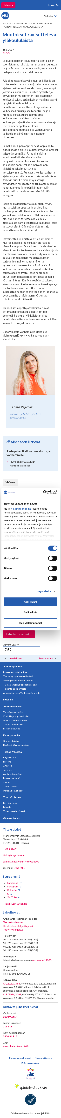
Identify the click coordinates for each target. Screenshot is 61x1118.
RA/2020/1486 (11, 983)
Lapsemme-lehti (11, 778)
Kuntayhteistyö (11, 741)
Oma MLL (19, 867)
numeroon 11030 (41, 960)
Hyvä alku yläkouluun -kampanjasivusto (23, 463)
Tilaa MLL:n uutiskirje (15, 903)
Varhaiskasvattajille (13, 712)
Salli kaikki (30, 601)
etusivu (8, 23)
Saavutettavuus (43, 1058)
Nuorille (8, 699)
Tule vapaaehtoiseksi (14, 811)
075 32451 (11, 849)
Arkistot (7, 765)
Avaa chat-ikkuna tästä (15, 1046)
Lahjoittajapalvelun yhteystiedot (21, 861)
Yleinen (10, 482)
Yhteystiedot (10, 786)
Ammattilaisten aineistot (15, 720)
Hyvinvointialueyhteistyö (16, 745)
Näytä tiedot (44, 591)
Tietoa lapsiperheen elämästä (18, 676)
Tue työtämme (12, 797)
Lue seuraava (46, 658)
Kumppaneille (11, 735)
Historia (7, 761)
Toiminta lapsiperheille (14, 688)
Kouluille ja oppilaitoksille (15, 716)
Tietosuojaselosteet (20, 1058)
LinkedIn (12, 890)
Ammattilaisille (12, 706)
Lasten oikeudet (11, 728)
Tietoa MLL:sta (12, 751)
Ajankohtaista (26, 23)
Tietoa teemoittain (13, 724)
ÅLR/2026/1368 (12, 994)
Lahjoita (8, 5)
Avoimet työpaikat (12, 774)
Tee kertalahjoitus (13, 922)
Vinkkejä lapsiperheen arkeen (18, 680)
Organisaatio (9, 757)
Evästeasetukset (30, 1063)
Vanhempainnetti (13, 666)
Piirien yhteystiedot (13, 790)
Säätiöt (7, 782)
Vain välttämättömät (30, 623)
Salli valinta (30, 612)
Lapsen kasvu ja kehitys (15, 672)
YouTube (12, 897)
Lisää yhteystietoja (13, 855)
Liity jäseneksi (10, 803)
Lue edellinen (15, 658)
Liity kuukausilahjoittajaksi (18, 925)
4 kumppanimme (21, 508)
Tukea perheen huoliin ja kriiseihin (20, 684)
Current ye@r (11, 644)
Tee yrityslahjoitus (13, 929)
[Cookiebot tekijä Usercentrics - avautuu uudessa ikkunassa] (43, 492)
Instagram (12, 886)
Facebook (12, 882)
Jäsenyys (8, 770)
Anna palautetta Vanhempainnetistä (21, 693)
